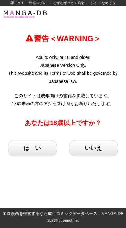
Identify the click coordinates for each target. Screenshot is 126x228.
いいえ (93, 148)
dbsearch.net (69, 220)
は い (32, 148)
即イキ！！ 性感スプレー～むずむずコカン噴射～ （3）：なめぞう (62, 3)
